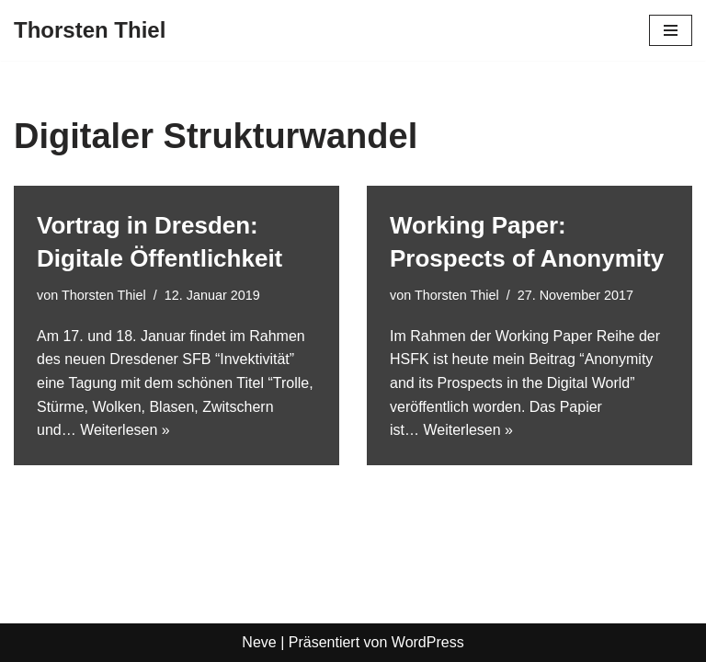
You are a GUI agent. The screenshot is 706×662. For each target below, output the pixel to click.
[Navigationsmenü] (670, 30)
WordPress (428, 642)
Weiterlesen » (125, 430)
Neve (259, 642)
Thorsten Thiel (104, 295)
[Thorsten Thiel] (89, 30)
